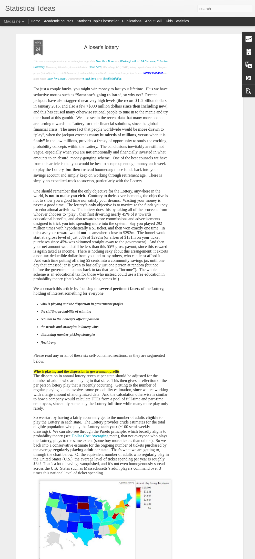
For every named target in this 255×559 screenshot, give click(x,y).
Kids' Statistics (177, 21)
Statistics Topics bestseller (98, 21)
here (92, 58)
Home (35, 21)
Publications (132, 21)
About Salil (153, 21)
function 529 (33, 553)
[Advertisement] (197, 112)
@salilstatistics (112, 69)
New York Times (105, 52)
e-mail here (89, 69)
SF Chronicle (148, 52)
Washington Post (129, 52)
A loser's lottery (101, 38)
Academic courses (58, 21)
